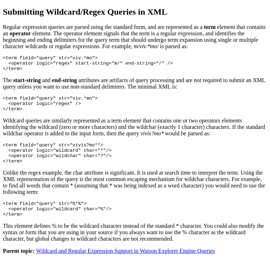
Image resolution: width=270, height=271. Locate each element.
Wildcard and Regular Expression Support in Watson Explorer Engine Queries (125, 265)
